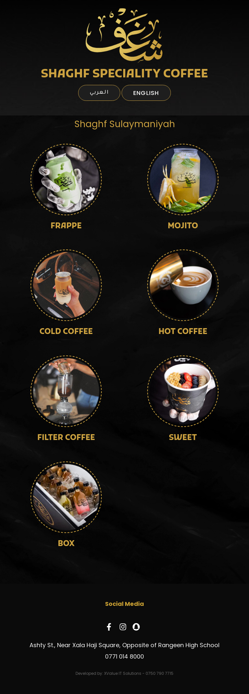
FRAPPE (66, 226)
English (146, 93)
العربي (99, 93)
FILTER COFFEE (66, 438)
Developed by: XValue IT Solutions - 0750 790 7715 (124, 673)
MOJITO (183, 226)
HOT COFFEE (183, 332)
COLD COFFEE (66, 332)
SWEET (183, 438)
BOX (66, 544)
